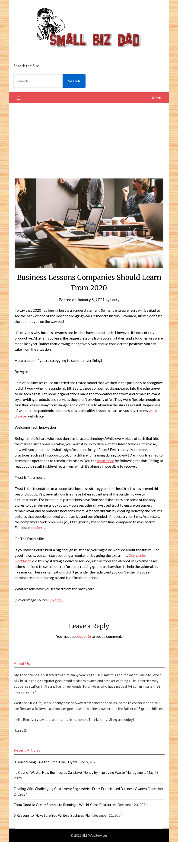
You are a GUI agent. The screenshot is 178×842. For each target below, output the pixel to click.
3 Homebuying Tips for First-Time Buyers (45, 762)
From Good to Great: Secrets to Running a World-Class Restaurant (65, 805)
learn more (105, 460)
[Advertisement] (89, 137)
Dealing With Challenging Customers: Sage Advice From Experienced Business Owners (80, 789)
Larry (115, 299)
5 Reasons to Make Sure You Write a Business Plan (53, 815)
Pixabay (55, 600)
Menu (156, 97)
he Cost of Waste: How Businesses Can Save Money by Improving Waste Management (80, 772)
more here (36, 527)
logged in (83, 636)
